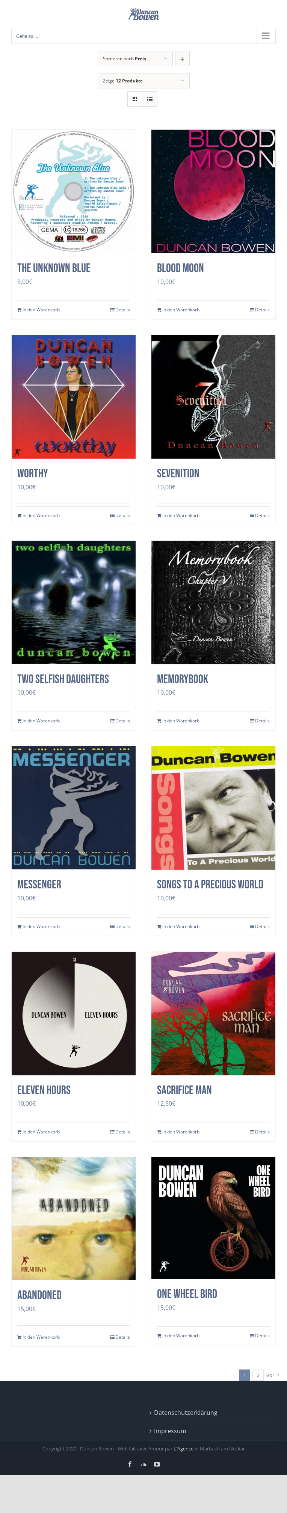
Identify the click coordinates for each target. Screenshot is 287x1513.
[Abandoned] (74, 1218)
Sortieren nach (124, 58)
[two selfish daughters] (74, 602)
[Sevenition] (213, 397)
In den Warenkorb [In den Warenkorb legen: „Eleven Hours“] (41, 1132)
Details (122, 309)
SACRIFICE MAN (184, 1090)
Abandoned (39, 1295)
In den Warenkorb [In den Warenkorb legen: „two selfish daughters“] (41, 721)
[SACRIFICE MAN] (213, 1013)
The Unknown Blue (54, 268)
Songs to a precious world (210, 885)
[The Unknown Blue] (74, 191)
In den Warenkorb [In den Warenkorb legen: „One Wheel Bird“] (180, 1335)
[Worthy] (74, 397)
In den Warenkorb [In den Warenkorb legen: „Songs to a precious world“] (180, 926)
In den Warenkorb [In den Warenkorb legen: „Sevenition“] (180, 515)
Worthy (32, 473)
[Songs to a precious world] (213, 808)
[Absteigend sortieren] (182, 58)
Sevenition (178, 473)
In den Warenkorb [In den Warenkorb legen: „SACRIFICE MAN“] (180, 1132)
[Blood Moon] (213, 191)
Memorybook (182, 679)
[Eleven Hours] (74, 1013)
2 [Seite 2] (258, 1375)
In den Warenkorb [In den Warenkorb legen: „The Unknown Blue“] (41, 309)
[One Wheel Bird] (213, 1218)
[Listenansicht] (149, 99)
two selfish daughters (63, 679)
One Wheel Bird (187, 1294)
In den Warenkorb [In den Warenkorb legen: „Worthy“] (41, 515)
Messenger (39, 885)
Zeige (123, 81)
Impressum (170, 1431)
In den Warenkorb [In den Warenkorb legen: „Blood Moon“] (180, 309)
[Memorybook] (213, 602)
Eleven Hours (44, 1090)
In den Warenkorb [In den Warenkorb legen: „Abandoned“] (41, 1337)
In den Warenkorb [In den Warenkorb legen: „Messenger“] (41, 926)
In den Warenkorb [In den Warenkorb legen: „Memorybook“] (180, 721)
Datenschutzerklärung (186, 1412)
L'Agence (183, 1448)
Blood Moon (180, 268)
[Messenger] (74, 808)
